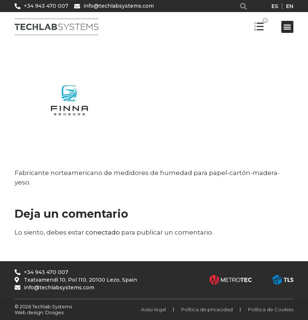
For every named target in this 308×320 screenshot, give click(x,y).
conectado (102, 232)
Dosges (54, 312)
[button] (243, 6)
